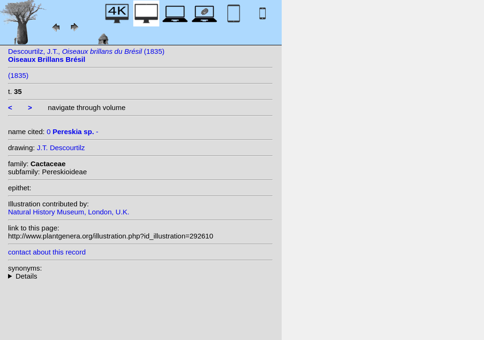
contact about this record (47, 252)
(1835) (18, 75)
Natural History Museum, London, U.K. (69, 212)
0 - (72, 132)
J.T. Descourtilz (61, 148)
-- (140, 276)
